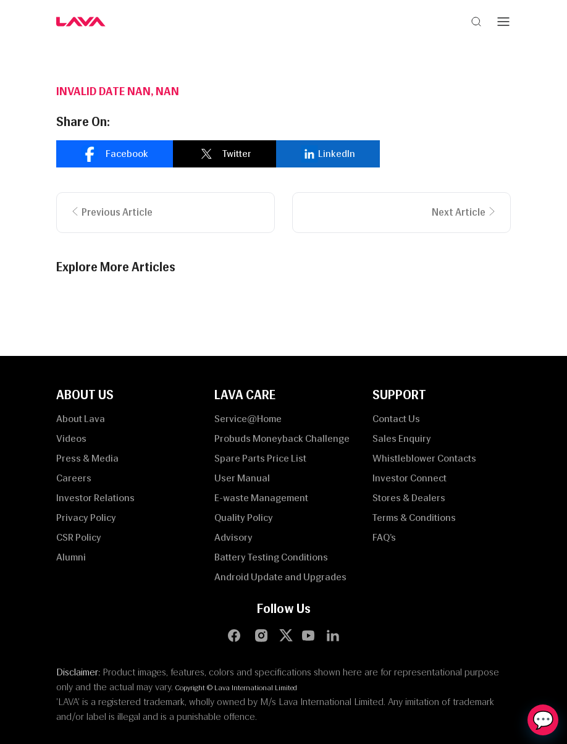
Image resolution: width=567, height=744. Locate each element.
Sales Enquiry (401, 438)
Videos (71, 438)
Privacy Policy (86, 517)
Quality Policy (243, 517)
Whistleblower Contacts (424, 458)
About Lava (80, 419)
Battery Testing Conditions (271, 557)
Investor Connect (409, 478)
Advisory (233, 537)
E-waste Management (261, 498)
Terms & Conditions (414, 517)
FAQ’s (384, 537)
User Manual (242, 478)
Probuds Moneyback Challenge (282, 438)
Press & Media (87, 458)
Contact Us (396, 419)
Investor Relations (95, 498)
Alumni (71, 557)
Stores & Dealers (408, 498)
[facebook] (114, 153)
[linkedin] (328, 153)
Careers (73, 478)
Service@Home (248, 419)
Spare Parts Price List (260, 458)
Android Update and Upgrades (280, 577)
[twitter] (224, 153)
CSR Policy (78, 537)
